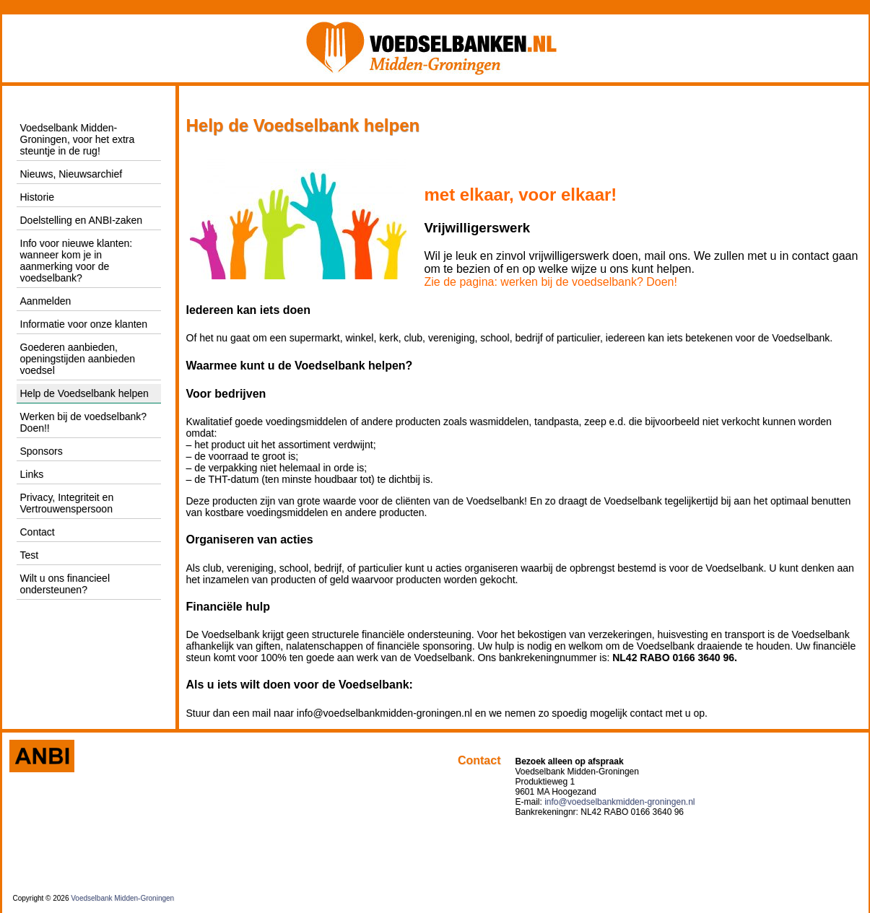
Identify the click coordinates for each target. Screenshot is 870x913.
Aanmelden (45, 301)
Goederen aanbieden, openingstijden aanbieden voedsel (78, 358)
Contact (37, 532)
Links (32, 474)
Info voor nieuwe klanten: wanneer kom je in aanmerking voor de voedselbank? (76, 260)
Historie (37, 197)
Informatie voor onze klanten (84, 324)
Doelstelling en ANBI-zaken (81, 220)
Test (29, 555)
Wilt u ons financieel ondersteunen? (65, 583)
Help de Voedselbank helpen (84, 393)
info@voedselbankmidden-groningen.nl (619, 802)
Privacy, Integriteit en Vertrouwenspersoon (67, 503)
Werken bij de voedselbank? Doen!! (83, 422)
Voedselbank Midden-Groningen (122, 898)
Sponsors (41, 451)
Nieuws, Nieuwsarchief (71, 174)
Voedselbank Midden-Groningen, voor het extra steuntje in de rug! (77, 139)
